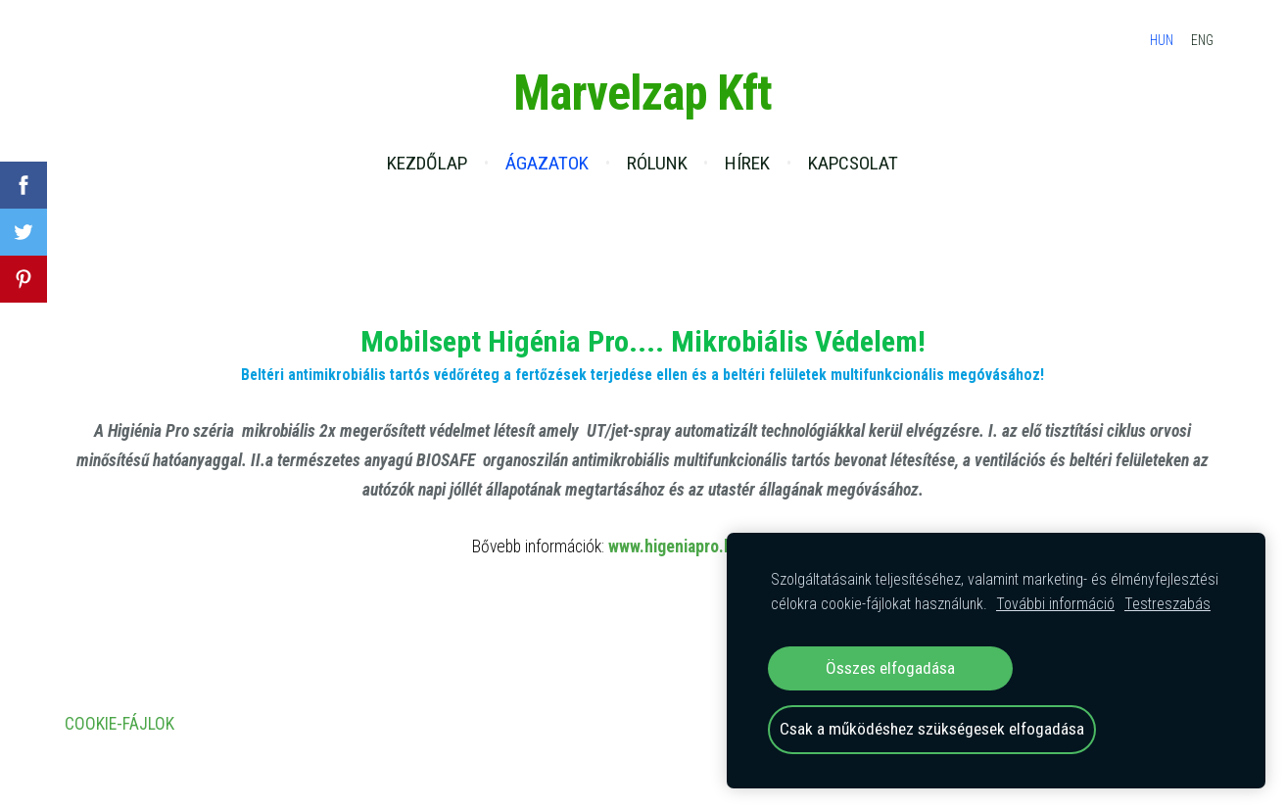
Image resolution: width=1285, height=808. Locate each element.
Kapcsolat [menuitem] (853, 163)
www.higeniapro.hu (674, 546)
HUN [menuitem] (1161, 40)
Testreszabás (1167, 603)
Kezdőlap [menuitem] (427, 163)
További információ (1055, 603)
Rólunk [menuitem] (657, 163)
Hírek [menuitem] (747, 163)
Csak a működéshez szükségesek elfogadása (932, 728)
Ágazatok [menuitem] (547, 163)
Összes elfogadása (890, 668)
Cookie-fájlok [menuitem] (119, 724)
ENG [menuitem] (1202, 40)
